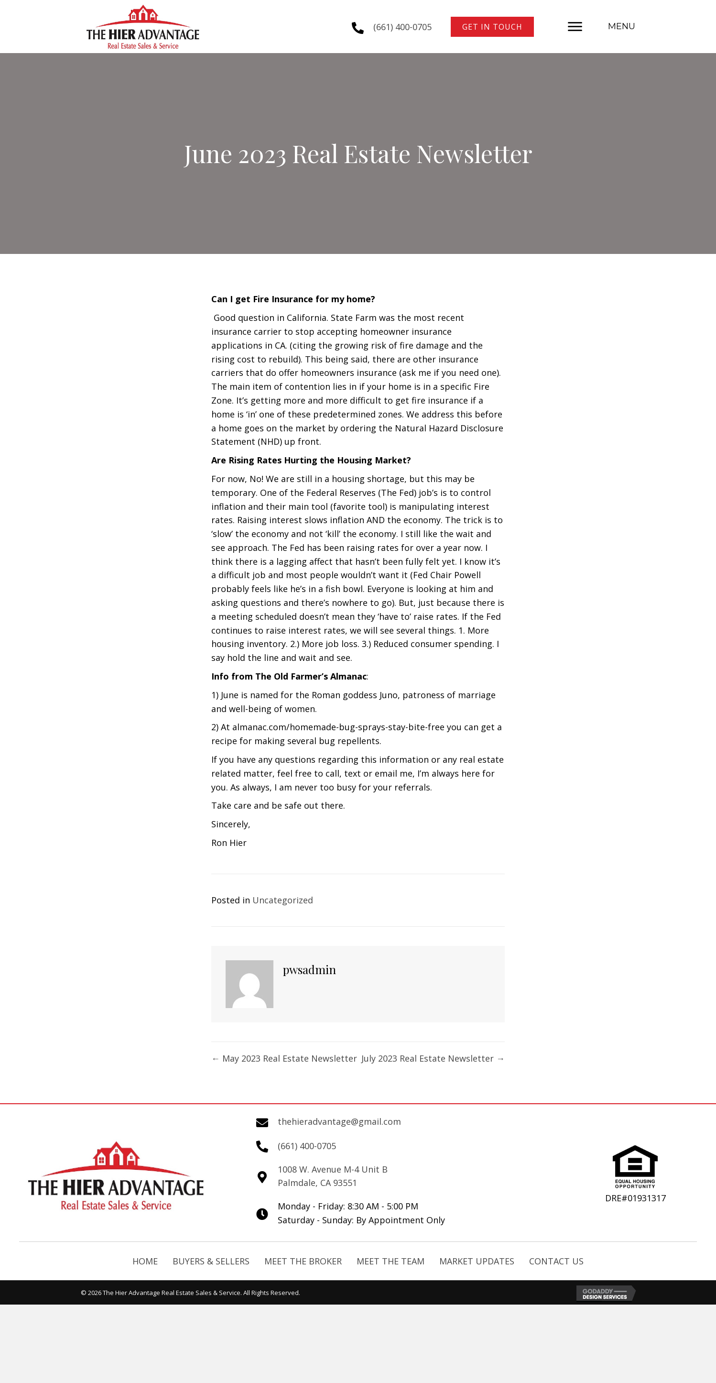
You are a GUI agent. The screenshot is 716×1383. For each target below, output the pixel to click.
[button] (492, 27)
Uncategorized (282, 900)
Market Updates (476, 1261)
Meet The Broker (303, 1261)
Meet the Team (390, 1261)
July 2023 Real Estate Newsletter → (433, 1058)
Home (145, 1261)
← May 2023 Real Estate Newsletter (284, 1058)
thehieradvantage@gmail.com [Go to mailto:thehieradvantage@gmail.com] (339, 1121)
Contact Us (556, 1261)
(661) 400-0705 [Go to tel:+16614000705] (402, 27)
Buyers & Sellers (211, 1261)
